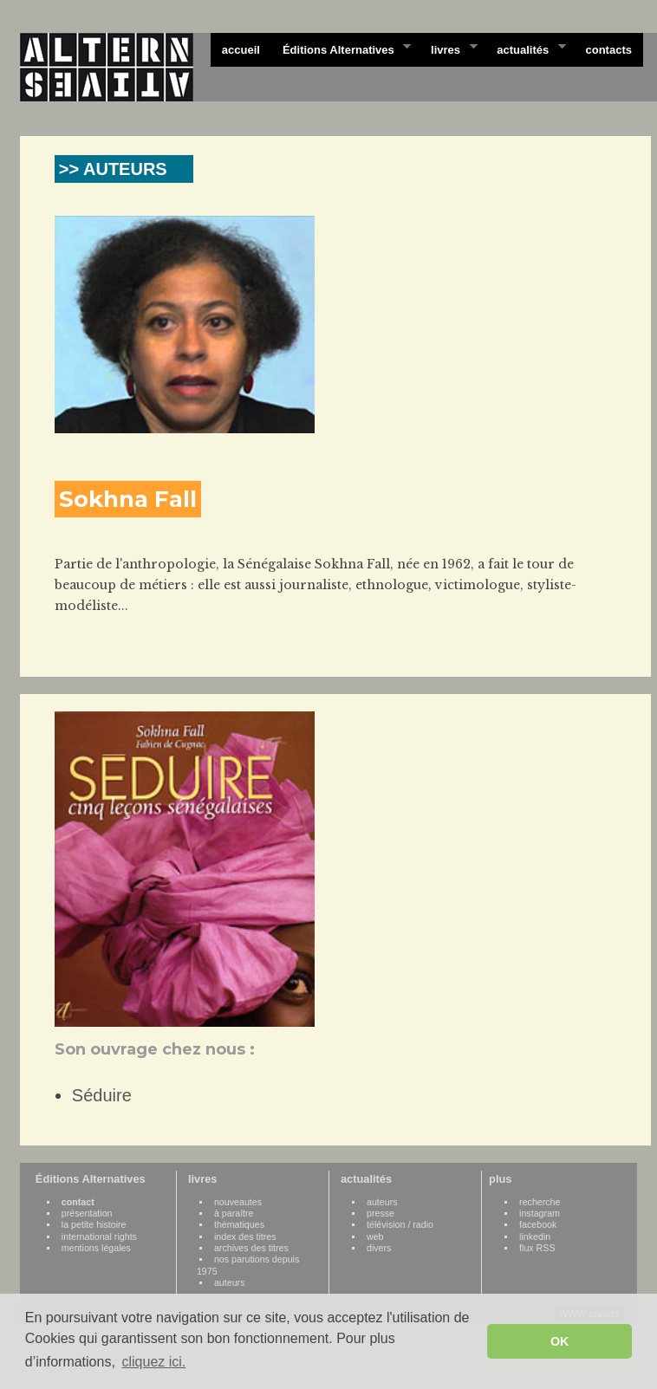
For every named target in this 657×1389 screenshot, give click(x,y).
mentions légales (96, 1248)
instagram (539, 1213)
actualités (525, 48)
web (375, 1236)
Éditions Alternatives (341, 48)
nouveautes (238, 1202)
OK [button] (559, 1341)
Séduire (102, 1095)
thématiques (239, 1224)
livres (448, 48)
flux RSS (537, 1248)
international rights (99, 1236)
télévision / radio (400, 1224)
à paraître (234, 1213)
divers (379, 1248)
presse (380, 1213)
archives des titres (251, 1248)
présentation (87, 1213)
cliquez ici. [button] (153, 1361)
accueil (241, 49)
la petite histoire (94, 1224)
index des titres (245, 1236)
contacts (608, 49)
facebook (537, 1224)
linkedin (534, 1236)
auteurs (229, 1282)
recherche (539, 1202)
